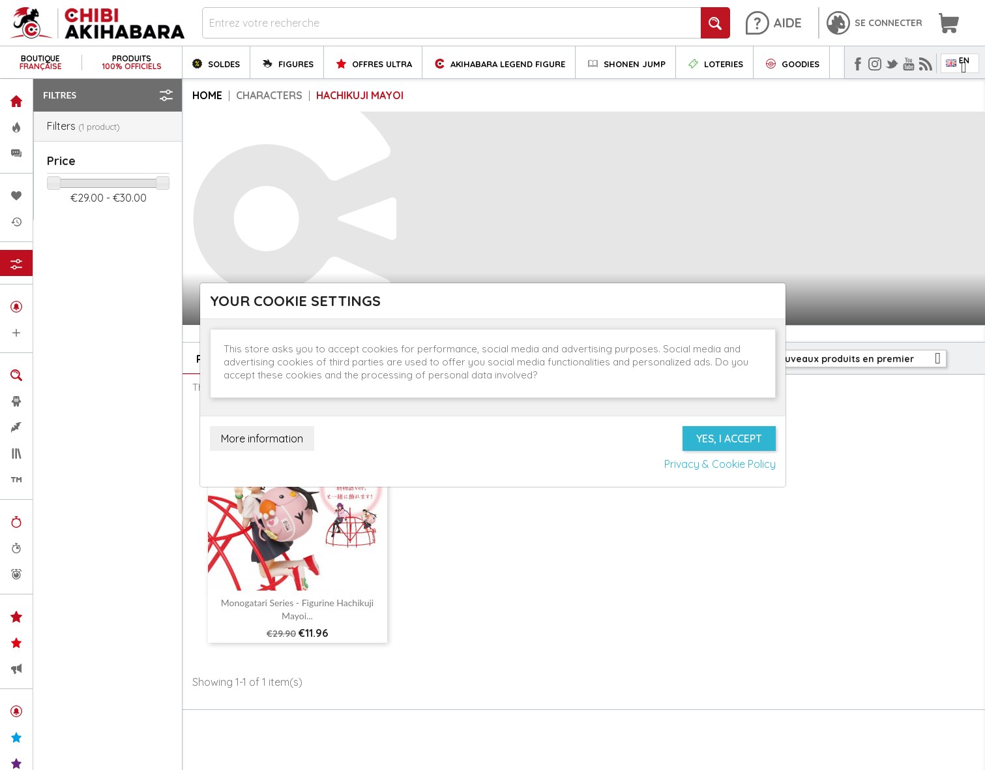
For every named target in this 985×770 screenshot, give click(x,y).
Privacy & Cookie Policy (720, 463)
